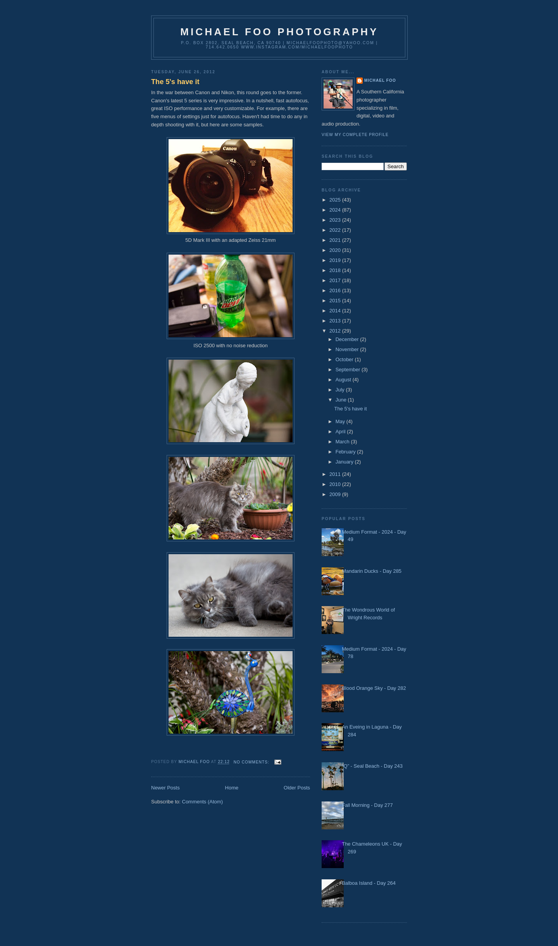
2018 (335, 270)
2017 (335, 280)
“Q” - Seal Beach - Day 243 (372, 766)
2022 (335, 230)
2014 (335, 311)
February (346, 452)
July (341, 390)
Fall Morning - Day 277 (367, 805)
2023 (335, 220)
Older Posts (297, 788)
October (345, 359)
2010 (335, 484)
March (343, 442)
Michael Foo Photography (279, 32)
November (348, 349)
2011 (335, 474)
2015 (335, 300)
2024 (335, 210)
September (349, 369)
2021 (335, 240)
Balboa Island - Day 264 (369, 883)
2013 (335, 321)
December (348, 339)
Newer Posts (165, 788)
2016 (335, 290)
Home (232, 788)
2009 (335, 494)
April (341, 431)
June (342, 400)
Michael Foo (380, 80)
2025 (335, 200)
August (344, 380)
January (345, 462)
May (341, 421)
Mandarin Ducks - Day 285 (371, 571)
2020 (335, 250)
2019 (335, 260)
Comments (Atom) (202, 802)
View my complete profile (355, 135)
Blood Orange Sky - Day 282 (374, 688)
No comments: (252, 762)
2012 (335, 331)
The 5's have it (175, 82)
